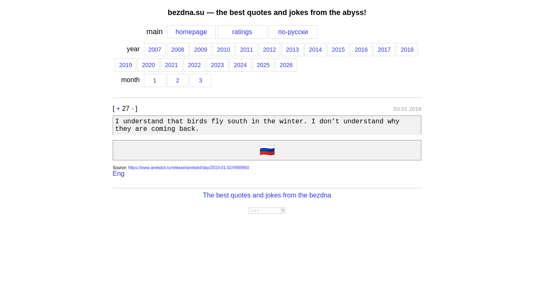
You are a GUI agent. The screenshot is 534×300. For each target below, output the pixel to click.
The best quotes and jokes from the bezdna (267, 195)
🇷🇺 (267, 151)
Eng (118, 173)
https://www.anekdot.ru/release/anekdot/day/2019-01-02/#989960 (188, 167)
